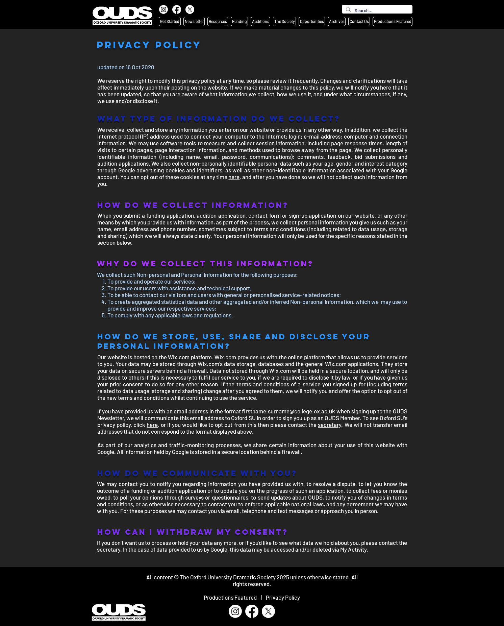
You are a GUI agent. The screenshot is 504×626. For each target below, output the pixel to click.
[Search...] (376, 10)
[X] (189, 9)
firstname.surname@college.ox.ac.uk (288, 411)
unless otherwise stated (319, 577)
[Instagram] (163, 9)
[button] (170, 21)
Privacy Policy (283, 597)
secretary (329, 424)
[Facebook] (176, 9)
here (234, 176)
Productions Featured (231, 597)
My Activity (353, 549)
